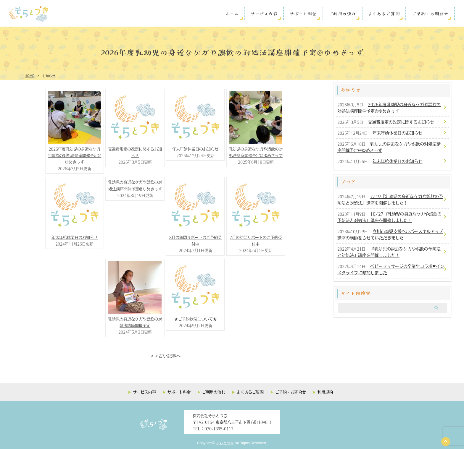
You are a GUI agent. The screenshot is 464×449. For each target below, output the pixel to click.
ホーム (232, 13)
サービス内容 (263, 13)
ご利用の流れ (342, 13)
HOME (29, 75)
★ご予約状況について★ (195, 318)
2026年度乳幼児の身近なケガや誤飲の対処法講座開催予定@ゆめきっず (74, 155)
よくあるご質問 (384, 13)
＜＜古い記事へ (165, 355)
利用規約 (325, 391)
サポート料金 (303, 13)
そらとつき (225, 443)
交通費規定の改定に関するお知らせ (401, 121)
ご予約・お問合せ (430, 13)
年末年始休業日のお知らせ (195, 148)
